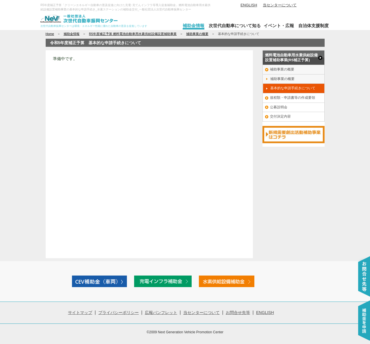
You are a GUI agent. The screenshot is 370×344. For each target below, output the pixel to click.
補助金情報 (193, 25)
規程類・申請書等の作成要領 (292, 98)
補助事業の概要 (197, 34)
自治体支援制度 (313, 25)
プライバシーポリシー (118, 312)
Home (50, 34)
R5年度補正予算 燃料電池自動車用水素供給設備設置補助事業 (133, 34)
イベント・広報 (279, 25)
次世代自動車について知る (235, 25)
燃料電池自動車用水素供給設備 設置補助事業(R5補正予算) (291, 57)
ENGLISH (248, 5)
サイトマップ (80, 312)
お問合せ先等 (238, 312)
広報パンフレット (161, 312)
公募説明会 (278, 107)
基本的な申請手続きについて (292, 88)
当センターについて (280, 5)
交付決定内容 (280, 116)
